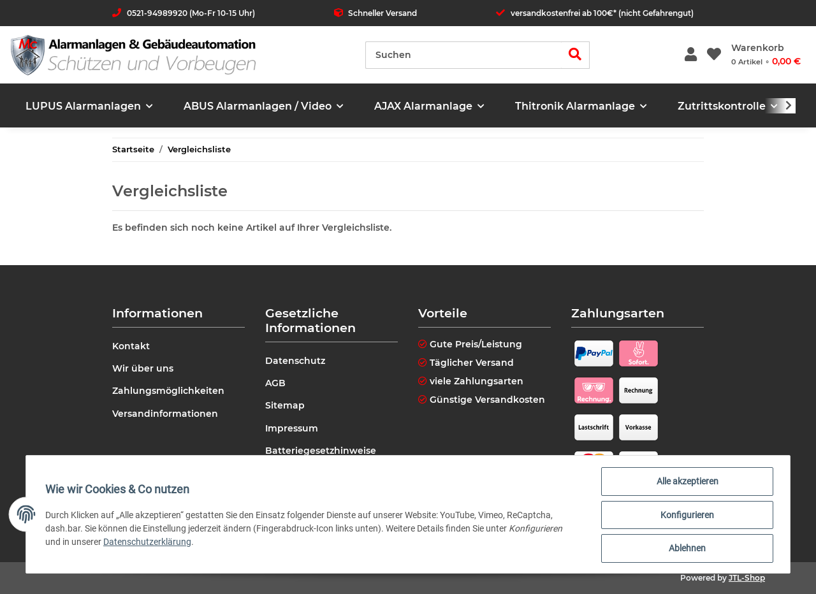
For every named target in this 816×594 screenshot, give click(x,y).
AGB (275, 383)
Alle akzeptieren (686, 482)
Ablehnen (685, 549)
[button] (691, 55)
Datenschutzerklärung (149, 542)
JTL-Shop (747, 578)
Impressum (291, 428)
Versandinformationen (165, 413)
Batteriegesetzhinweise (320, 450)
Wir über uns (142, 368)
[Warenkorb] (766, 54)
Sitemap (285, 405)
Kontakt (131, 346)
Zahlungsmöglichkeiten (168, 390)
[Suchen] (463, 55)
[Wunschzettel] (714, 55)
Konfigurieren (686, 516)
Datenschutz (295, 360)
